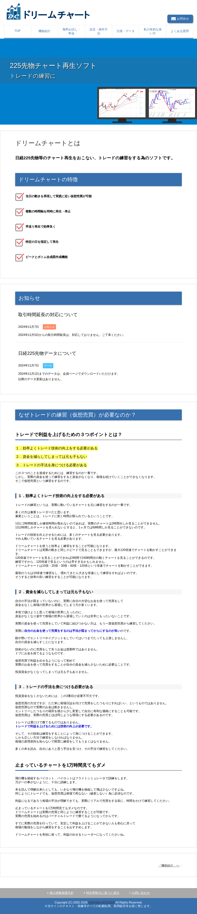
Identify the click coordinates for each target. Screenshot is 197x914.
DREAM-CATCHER (101, 902)
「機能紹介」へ (168, 865)
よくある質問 (180, 31)
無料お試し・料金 (72, 31)
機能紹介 (44, 31)
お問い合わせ (141, 892)
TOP (17, 30)
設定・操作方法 (99, 31)
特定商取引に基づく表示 (102, 892)
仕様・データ (126, 31)
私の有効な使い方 (153, 31)
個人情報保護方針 (62, 892)
